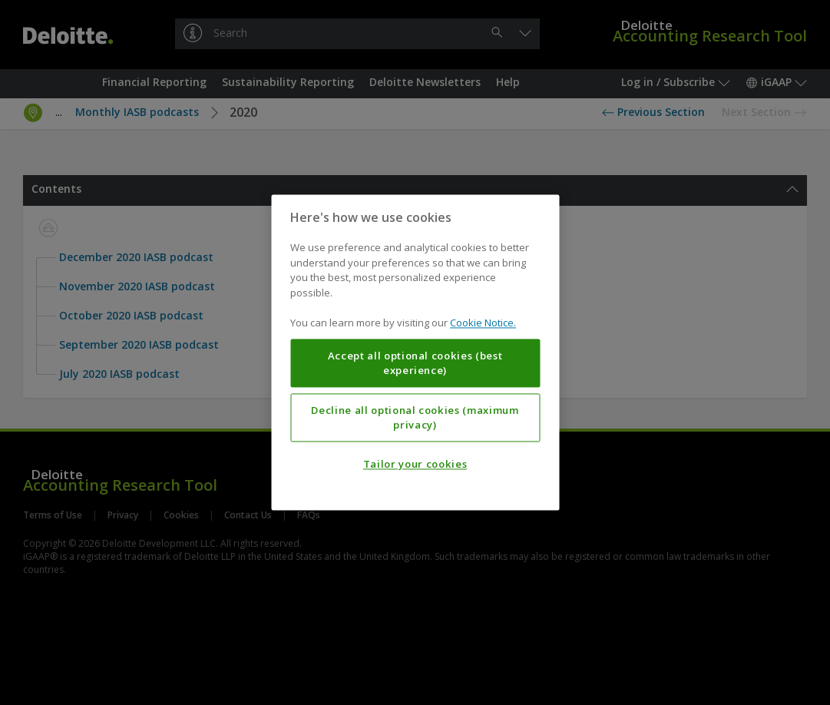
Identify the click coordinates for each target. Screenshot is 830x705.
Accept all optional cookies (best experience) (415, 363)
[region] (415, 352)
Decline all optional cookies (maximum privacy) (414, 418)
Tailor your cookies (415, 465)
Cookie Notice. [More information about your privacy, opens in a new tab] (483, 323)
